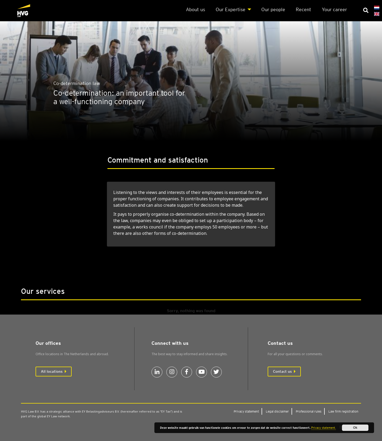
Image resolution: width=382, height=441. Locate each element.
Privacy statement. (323, 428)
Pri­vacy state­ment (246, 411)
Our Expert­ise (230, 9)
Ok (355, 428)
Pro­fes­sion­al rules (309, 411)
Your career (334, 9)
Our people (273, 9)
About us (195, 9)
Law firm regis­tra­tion (343, 411)
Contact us (282, 371)
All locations (52, 371)
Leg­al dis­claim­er (277, 411)
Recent (303, 9)
